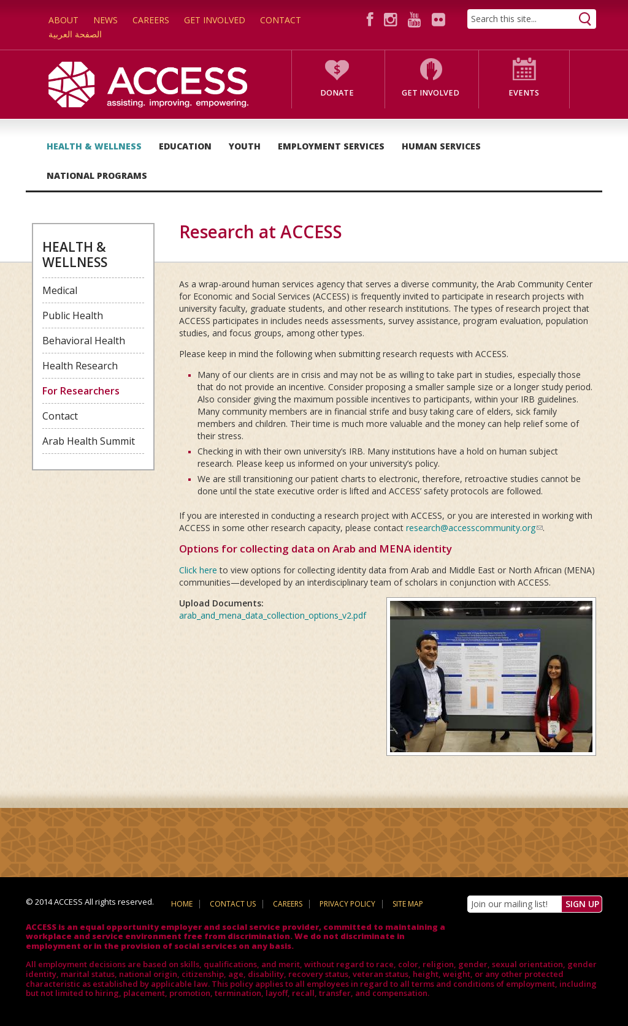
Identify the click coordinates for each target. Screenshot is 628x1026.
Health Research (80, 365)
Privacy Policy (347, 904)
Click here (198, 570)
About (63, 20)
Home (182, 904)
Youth (245, 146)
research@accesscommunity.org (474, 528)
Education (185, 146)
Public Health (72, 315)
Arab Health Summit (88, 441)
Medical (59, 290)
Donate (337, 93)
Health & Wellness (94, 146)
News (105, 20)
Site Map (407, 904)
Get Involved (214, 20)
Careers (150, 20)
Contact (280, 20)
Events (523, 93)
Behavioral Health (83, 340)
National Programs (97, 175)
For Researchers (81, 391)
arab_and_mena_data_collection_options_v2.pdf (272, 615)
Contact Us (233, 904)
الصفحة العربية (75, 34)
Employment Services (331, 146)
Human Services (441, 146)
